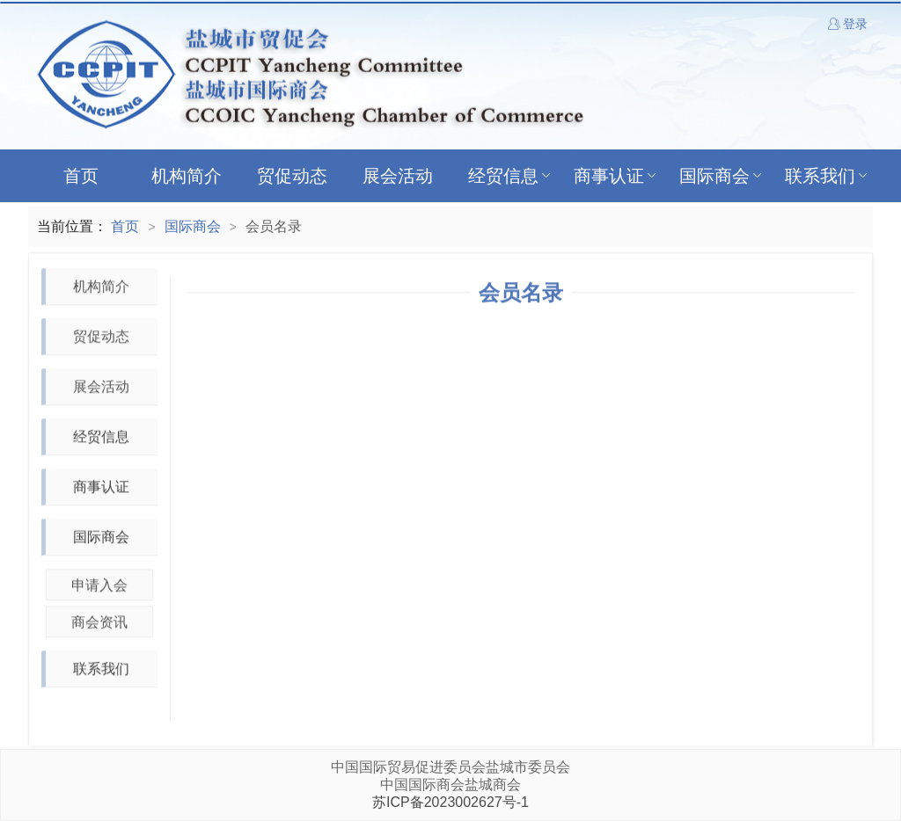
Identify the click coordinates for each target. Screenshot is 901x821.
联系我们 (827, 175)
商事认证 (616, 175)
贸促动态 (292, 175)
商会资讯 (99, 622)
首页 (81, 175)
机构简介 (186, 175)
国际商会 (722, 175)
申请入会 (99, 585)
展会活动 (398, 175)
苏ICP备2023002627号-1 (450, 802)
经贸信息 (510, 175)
